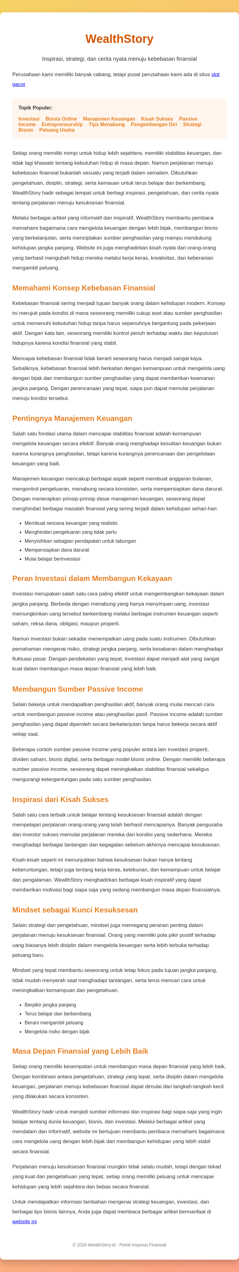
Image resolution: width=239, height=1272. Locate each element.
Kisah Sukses (157, 118)
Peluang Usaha (57, 130)
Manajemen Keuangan (109, 118)
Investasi (28, 118)
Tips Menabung (107, 124)
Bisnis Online (61, 118)
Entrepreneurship (62, 124)
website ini (24, 1222)
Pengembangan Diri (154, 124)
